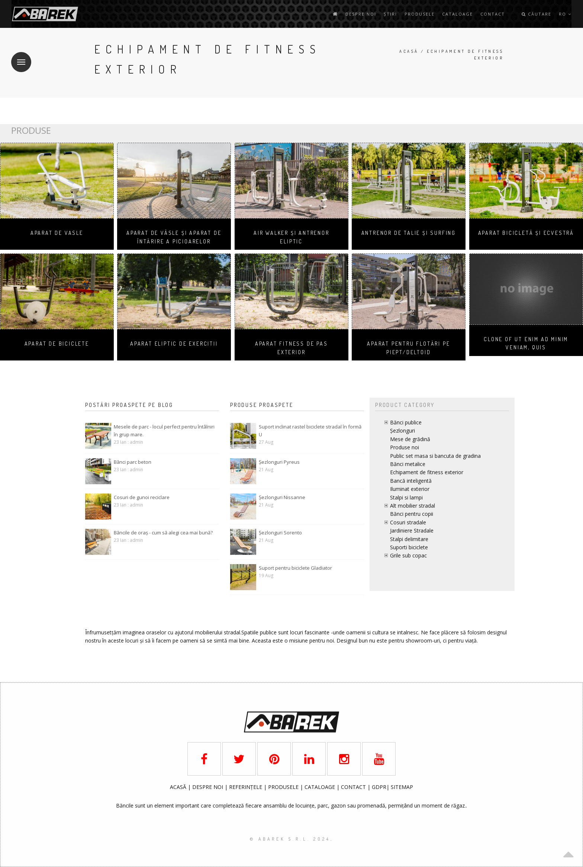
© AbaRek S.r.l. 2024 (290, 839)
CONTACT (354, 786)
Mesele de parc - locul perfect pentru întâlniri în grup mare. (164, 430)
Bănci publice (406, 422)
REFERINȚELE (246, 786)
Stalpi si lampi (406, 497)
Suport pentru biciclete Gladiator (295, 567)
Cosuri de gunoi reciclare (142, 497)
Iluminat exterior (409, 488)
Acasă (408, 51)
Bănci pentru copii (411, 513)
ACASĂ (179, 786)
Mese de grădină (410, 439)
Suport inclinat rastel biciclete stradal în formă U (310, 430)
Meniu (18, 57)
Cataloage (457, 14)
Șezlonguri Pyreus (279, 462)
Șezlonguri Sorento (280, 532)
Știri (390, 14)
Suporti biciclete (409, 547)
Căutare (536, 14)
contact (492, 14)
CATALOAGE (320, 786)
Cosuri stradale (408, 522)
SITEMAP (402, 786)
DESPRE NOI (207, 786)
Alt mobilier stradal (412, 505)
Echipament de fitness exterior (426, 472)
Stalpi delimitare (409, 539)
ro (565, 14)
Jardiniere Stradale (412, 530)
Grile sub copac (408, 555)
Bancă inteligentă (411, 480)
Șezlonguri (402, 430)
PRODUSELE (284, 786)
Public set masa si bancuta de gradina (435, 455)
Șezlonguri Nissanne (282, 497)
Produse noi (404, 447)
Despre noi (360, 14)
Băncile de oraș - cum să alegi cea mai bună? (163, 532)
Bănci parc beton (132, 462)
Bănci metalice (407, 464)
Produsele (420, 14)
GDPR (379, 786)
